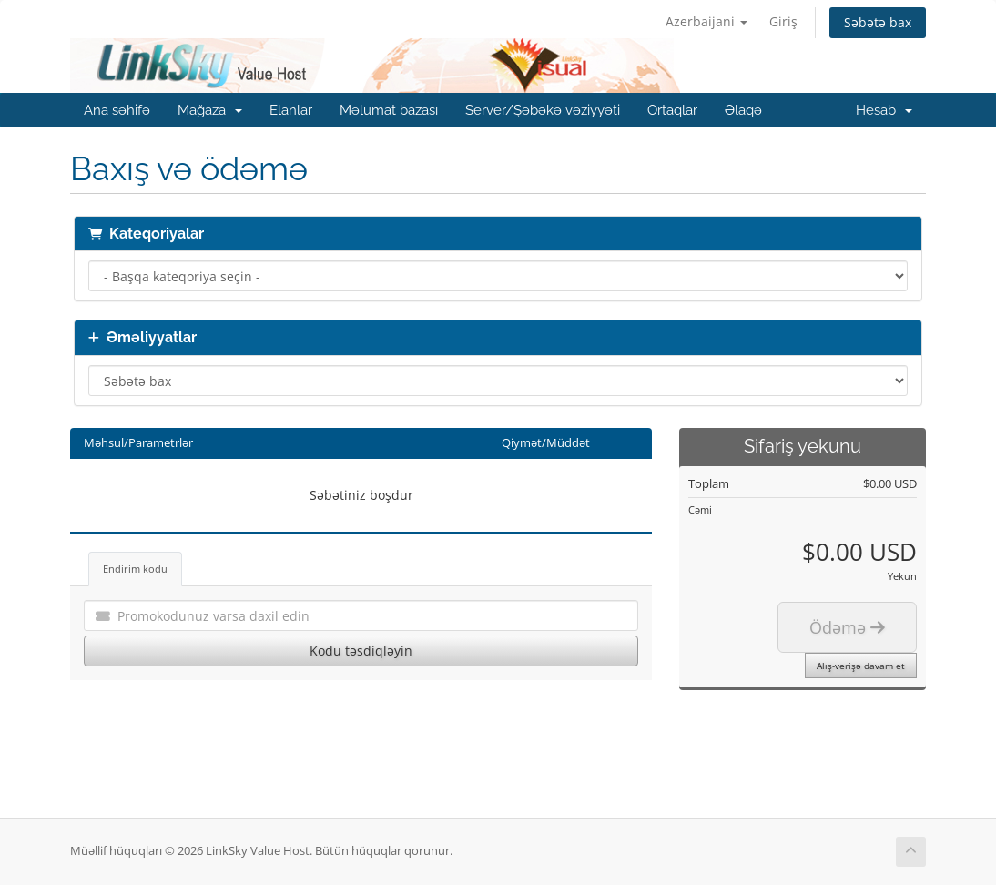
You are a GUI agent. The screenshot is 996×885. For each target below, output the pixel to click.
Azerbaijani (706, 21)
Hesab (884, 110)
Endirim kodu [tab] (135, 568)
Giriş (783, 21)
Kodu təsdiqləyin (361, 650)
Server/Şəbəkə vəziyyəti (542, 110)
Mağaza (210, 110)
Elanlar (290, 110)
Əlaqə (743, 110)
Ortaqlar (672, 110)
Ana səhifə (117, 110)
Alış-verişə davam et (861, 665)
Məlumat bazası (389, 110)
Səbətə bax (877, 22)
